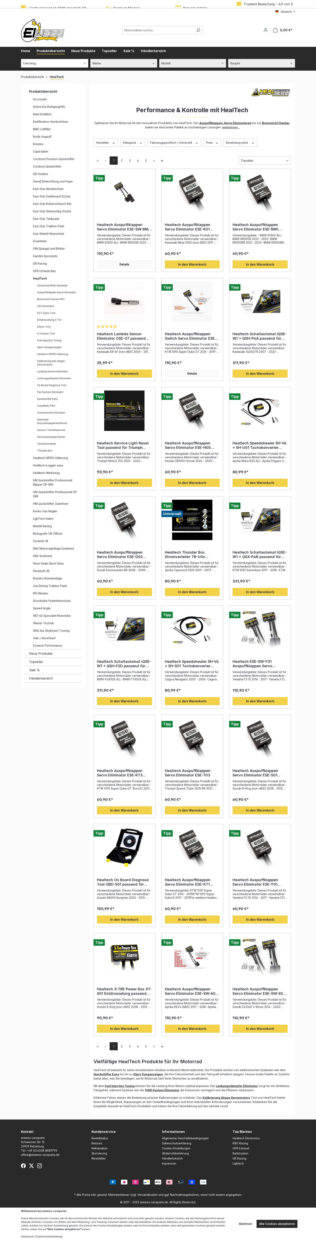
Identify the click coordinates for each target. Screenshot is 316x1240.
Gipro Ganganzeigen (148, 1074)
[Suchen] (198, 30)
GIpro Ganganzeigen (49, 347)
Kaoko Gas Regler (45, 511)
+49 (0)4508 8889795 (42, 1150)
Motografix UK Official (47, 533)
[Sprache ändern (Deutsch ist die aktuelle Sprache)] (285, 11)
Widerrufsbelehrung (175, 1153)
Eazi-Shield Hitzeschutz (48, 233)
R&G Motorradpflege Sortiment (53, 548)
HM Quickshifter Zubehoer (50, 503)
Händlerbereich (41, 678)
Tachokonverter (46, 443)
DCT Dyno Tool (46, 312)
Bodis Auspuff (42, 136)
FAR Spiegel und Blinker (49, 248)
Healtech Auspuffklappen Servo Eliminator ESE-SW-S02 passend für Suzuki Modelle (259, 991)
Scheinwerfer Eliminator (51, 412)
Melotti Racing (42, 526)
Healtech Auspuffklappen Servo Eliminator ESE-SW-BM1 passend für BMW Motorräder (123, 227)
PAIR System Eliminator (162, 1090)
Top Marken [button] (242, 1132)
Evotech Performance (47, 645)
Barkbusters (240, 1153)
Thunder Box (44, 450)
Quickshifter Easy (47, 398)
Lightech (238, 1163)
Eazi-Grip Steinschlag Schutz (52, 211)
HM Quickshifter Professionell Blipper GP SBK (52, 482)
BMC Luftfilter (42, 129)
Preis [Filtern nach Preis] (212, 142)
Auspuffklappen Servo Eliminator (56, 292)
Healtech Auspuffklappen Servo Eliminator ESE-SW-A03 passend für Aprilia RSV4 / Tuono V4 (191, 991)
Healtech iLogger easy (48, 465)
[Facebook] (23, 1165)
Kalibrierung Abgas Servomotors (226, 1097)
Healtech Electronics (246, 1138)
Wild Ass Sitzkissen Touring (51, 630)
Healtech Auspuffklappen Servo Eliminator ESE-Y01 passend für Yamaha (255, 882)
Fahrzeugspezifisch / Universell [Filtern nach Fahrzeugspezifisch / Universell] (174, 142)
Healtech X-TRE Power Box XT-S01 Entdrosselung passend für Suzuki (124, 991)
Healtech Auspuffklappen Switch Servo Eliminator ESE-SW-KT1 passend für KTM (190, 336)
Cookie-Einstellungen (176, 1148)
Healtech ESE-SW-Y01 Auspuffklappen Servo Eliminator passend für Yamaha (253, 663)
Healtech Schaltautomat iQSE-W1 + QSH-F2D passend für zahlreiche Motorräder (124, 663)
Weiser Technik (43, 623)
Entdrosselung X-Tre (49, 319)
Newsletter (98, 1158)
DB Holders (40, 174)
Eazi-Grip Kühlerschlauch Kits (52, 203)
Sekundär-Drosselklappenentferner (52, 421)
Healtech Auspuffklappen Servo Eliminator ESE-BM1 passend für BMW (255, 227)
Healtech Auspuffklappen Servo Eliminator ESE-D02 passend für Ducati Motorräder (120, 554)
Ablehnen (245, 1223)
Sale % (34, 670)
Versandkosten (147, 1194)
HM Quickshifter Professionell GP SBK (55, 494)
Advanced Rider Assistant (52, 285)
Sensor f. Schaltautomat (51, 429)
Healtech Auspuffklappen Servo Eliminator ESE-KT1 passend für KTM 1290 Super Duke (190, 882)
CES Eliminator (45, 306)
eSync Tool (44, 326)
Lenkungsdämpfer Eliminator (54, 378)
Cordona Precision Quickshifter (54, 159)
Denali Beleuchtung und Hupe (53, 181)
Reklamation (99, 1148)
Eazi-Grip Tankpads (46, 218)
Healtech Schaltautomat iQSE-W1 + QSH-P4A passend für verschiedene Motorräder (260, 336)
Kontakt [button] (27, 1132)
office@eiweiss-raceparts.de (40, 1154)
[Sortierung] (265, 160)
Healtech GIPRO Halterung (52, 354)
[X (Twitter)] (31, 1165)
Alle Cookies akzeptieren (277, 1223)
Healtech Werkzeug (46, 472)
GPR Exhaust (241, 1148)
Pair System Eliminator (50, 392)
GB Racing (40, 263)
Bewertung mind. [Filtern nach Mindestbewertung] (240, 142)
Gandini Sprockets (45, 256)
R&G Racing (240, 1143)
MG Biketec (40, 593)
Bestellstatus (99, 1138)
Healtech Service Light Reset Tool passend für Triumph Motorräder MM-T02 (123, 445)
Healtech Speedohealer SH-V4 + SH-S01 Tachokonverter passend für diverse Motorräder (192, 663)
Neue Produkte (40, 653)
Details (124, 264)
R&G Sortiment (42, 556)
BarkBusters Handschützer (50, 121)
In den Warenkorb (192, 264)
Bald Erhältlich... (43, 114)
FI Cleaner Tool (46, 333)
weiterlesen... (230, 127)
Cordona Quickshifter (47, 166)
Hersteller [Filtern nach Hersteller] (105, 142)
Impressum (169, 1163)
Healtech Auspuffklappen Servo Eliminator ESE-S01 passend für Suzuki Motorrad (258, 773)
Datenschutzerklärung (176, 1143)
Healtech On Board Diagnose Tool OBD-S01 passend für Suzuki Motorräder (123, 882)
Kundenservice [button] (103, 1132)
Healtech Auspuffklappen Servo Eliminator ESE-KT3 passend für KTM (120, 773)
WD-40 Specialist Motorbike (52, 615)
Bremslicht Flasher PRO (51, 299)
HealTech (40, 278)
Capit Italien (40, 151)
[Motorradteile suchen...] (158, 30)
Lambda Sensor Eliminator (52, 371)
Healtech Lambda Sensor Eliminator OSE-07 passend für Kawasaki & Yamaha (121, 336)
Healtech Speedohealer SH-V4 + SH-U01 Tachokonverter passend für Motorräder (260, 445)
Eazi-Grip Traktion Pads (48, 226)
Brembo (38, 144)
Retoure (96, 1143)
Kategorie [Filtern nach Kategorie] (133, 142)
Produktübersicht (43, 91)
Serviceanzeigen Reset (51, 436)
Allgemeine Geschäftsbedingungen (185, 1138)
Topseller (36, 662)
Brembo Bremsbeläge (47, 578)
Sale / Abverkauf (44, 638)
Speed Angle (42, 608)
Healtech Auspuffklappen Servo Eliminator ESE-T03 (187, 773)
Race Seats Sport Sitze (48, 563)
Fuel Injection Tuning (49, 340)
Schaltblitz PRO (46, 405)
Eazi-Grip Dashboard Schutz (52, 196)
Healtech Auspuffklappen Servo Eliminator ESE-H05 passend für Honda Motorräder (188, 445)
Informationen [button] (173, 1132)
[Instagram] (39, 1165)
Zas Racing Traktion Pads (50, 586)
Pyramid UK (40, 541)
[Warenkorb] (282, 30)
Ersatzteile (40, 241)
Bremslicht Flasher (276, 123)
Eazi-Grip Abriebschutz (48, 189)
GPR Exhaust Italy (44, 271)
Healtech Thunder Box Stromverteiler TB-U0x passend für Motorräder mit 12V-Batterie (189, 554)
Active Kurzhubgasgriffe (49, 106)
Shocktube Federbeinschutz (52, 600)
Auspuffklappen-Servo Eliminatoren (225, 123)
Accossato (40, 99)
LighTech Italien (43, 518)
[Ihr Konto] (265, 30)
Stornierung (99, 1153)
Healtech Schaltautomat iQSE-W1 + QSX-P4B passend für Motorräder (260, 554)
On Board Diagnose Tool (51, 385)
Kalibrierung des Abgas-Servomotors (51, 362)
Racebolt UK (41, 571)
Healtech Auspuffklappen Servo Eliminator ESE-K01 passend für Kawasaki (187, 227)
